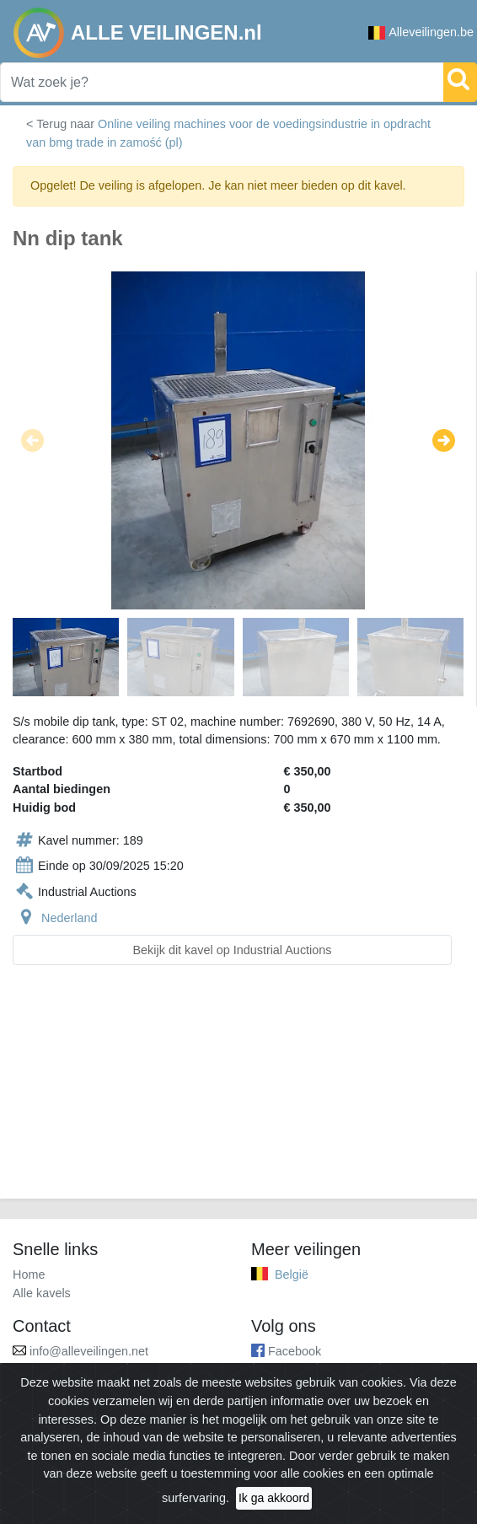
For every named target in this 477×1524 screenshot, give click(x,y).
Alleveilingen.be (421, 32)
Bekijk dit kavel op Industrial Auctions (232, 950)
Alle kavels (42, 1293)
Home (29, 1274)
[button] (32, 440)
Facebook (294, 1351)
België (291, 1274)
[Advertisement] (238, 1092)
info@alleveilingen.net (88, 1351)
